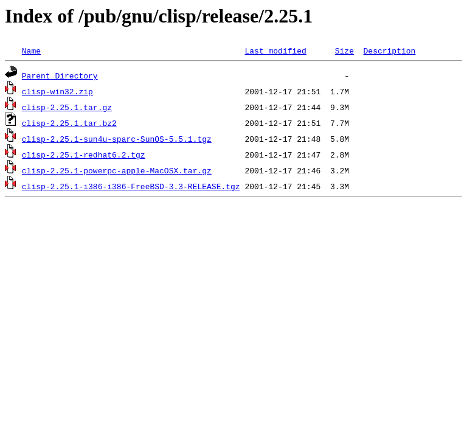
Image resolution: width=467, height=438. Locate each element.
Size (344, 50)
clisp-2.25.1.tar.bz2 (69, 122)
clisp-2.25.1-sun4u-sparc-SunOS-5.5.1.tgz (117, 138)
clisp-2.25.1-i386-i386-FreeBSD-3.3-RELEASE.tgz (131, 186)
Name (31, 50)
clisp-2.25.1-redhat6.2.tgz (83, 154)
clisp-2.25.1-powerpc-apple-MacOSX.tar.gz (117, 170)
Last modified (275, 50)
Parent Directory (60, 75)
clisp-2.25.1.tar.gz (67, 107)
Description (389, 50)
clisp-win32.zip (57, 91)
